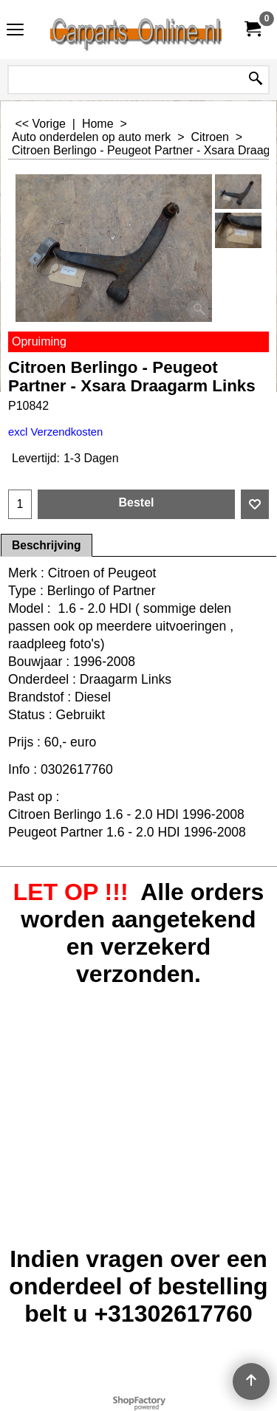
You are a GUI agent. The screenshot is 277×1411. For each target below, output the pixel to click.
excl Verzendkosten (55, 432)
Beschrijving (46, 545)
